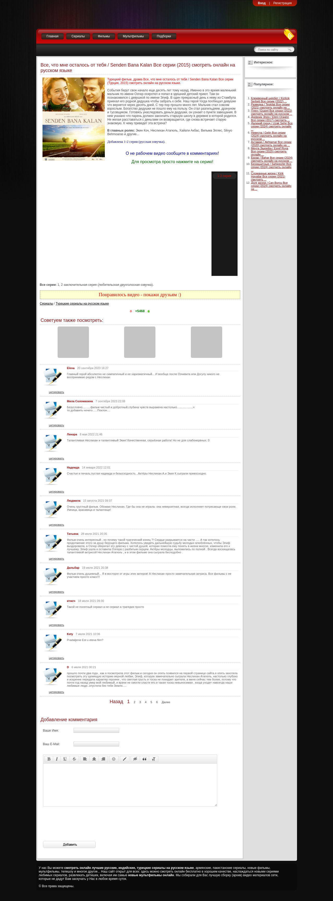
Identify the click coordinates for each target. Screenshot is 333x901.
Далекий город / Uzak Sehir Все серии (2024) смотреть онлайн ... (272, 126)
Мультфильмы (133, 36)
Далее (166, 702)
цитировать (56, 392)
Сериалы (78, 36)
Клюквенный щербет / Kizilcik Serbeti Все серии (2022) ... (270, 100)
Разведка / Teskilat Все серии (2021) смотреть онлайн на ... (270, 106)
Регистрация (282, 3)
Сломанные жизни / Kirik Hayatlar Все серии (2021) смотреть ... (268, 176)
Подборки (164, 36)
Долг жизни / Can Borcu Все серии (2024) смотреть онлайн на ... (271, 186)
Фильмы (104, 36)
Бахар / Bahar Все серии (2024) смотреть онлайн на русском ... (272, 159)
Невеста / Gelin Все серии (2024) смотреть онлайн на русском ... (269, 135)
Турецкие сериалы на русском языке (82, 303)
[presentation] (82, 831)
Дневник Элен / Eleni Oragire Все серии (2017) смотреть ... (270, 118)
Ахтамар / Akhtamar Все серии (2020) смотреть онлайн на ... (271, 143)
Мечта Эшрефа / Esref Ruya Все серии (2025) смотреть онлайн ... (269, 151)
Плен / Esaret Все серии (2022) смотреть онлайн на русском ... (271, 112)
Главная (53, 36)
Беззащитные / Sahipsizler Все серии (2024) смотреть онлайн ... (271, 167)
